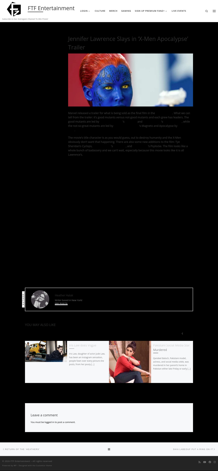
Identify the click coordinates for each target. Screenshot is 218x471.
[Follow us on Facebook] (210, 462)
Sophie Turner (102, 146)
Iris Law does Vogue (82, 345)
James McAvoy (152, 121)
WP (15, 466)
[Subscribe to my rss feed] (199, 462)
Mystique (131, 121)
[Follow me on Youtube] (204, 462)
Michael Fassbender (126, 126)
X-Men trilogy (164, 113)
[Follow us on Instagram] (215, 462)
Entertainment (40, 28)
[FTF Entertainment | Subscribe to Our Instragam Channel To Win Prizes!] (14, 8)
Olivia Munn (140, 146)
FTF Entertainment (20, 461)
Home (28, 28)
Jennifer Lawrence (111, 121)
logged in (49, 422)
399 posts (61, 304)
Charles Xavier (173, 121)
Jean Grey (120, 146)
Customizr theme (44, 466)
